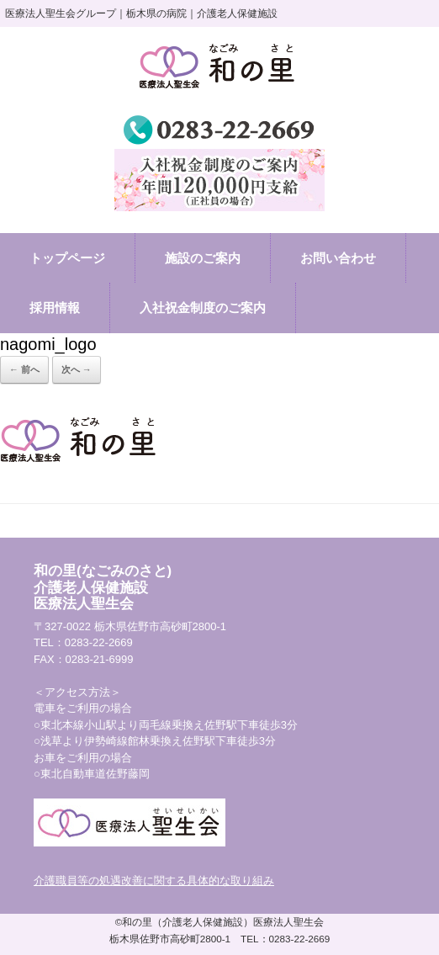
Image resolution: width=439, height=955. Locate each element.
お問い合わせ (338, 258)
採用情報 (54, 307)
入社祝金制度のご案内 (203, 307)
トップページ (67, 258)
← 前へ (24, 369)
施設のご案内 (203, 258)
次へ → (76, 369)
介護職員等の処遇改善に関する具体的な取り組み (154, 880)
